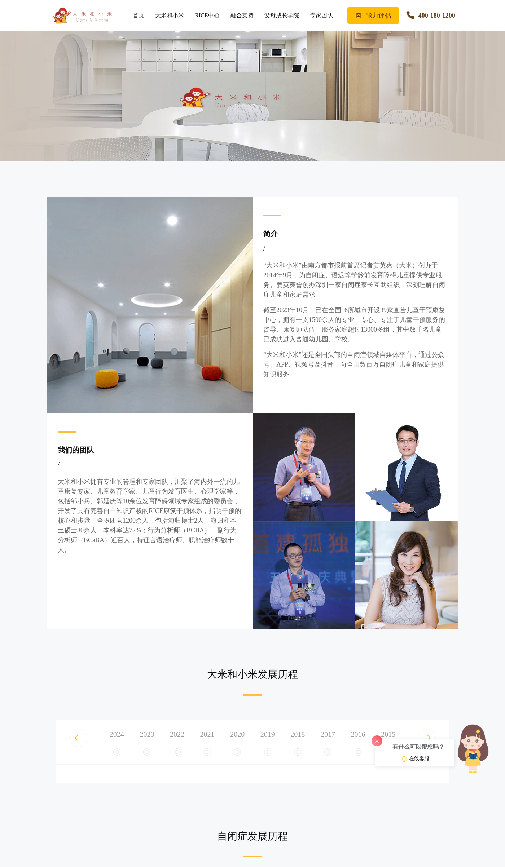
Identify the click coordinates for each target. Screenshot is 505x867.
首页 (138, 15)
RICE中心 (207, 15)
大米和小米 (169, 15)
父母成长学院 (281, 15)
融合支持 (242, 15)
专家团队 (321, 15)
